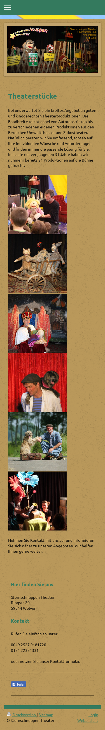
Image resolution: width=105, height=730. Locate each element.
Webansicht (87, 720)
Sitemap (46, 714)
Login (93, 714)
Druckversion (22, 714)
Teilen (18, 684)
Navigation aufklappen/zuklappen (52, 7)
